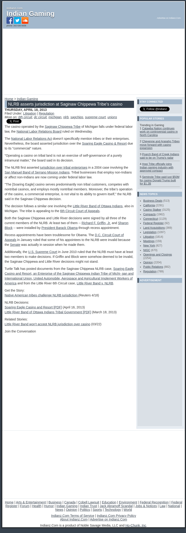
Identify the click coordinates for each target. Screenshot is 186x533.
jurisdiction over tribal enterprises (63, 167)
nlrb (66, 117)
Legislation (149, 232)
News (59, 510)
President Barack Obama (60, 228)
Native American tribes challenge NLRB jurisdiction (41, 295)
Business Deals (152, 200)
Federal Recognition (154, 502)
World (128, 510)
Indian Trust (88, 506)
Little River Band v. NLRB (95, 283)
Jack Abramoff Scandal (116, 506)
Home (9, 99)
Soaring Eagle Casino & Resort (104, 143)
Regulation (46, 113)
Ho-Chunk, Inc (135, 525)
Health (36, 506)
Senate (15, 245)
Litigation (29, 113)
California (149, 205)
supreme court (95, 117)
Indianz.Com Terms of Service (72, 516)
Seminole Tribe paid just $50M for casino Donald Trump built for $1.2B (159, 180)
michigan (55, 117)
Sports (97, 510)
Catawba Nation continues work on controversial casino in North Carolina (159, 132)
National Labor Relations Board (38, 131)
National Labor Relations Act (31, 138)
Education (109, 502)
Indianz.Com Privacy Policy (116, 516)
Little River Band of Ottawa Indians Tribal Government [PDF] (48, 312)
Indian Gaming (30, 13)
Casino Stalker (152, 209)
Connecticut (150, 218)
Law (162, 506)
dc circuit (40, 117)
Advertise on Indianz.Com (108, 519)
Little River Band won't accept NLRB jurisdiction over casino (47, 324)
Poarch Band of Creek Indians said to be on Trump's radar (159, 156)
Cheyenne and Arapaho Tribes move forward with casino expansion (160, 145)
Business (55, 502)
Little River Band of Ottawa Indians (98, 206)
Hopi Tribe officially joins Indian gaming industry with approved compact (156, 167)
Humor (49, 506)
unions (112, 117)
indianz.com (14, 8)
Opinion (148, 262)
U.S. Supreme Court (42, 252)
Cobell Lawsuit (88, 502)
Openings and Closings (157, 254)
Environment (128, 502)
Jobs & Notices (146, 506)
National (174, 506)
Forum (24, 506)
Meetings (149, 241)
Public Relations (153, 266)
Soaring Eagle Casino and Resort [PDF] (33, 307)
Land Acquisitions (154, 227)
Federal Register (153, 223)
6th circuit (25, 117)
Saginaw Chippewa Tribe (63, 126)
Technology (112, 510)
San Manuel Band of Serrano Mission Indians (37, 172)
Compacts (149, 214)
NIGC (146, 250)
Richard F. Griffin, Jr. (96, 223)
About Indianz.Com (74, 519)
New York (149, 245)
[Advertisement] (57, 61)
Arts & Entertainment (31, 502)
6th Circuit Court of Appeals (79, 211)
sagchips (76, 117)
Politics (85, 510)
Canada (70, 502)
